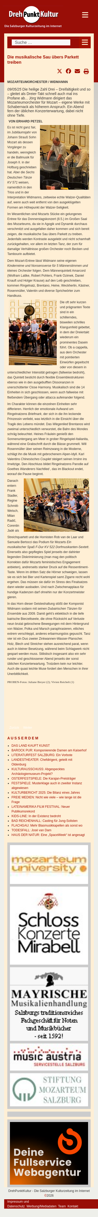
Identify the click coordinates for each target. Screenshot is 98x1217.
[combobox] (41, 42)
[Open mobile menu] (85, 42)
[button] (59, 71)
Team (62, 1206)
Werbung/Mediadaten (41, 1206)
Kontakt (72, 1206)
